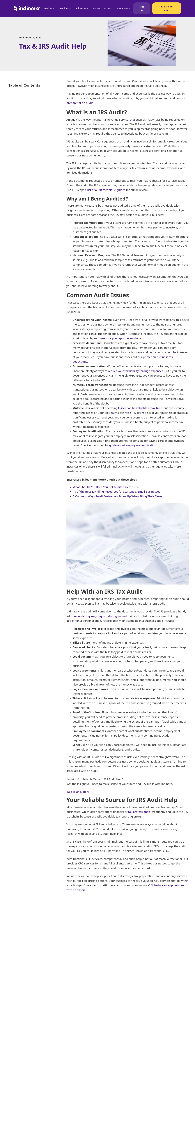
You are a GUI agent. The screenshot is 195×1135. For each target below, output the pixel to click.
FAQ (70, 1098)
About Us (73, 1115)
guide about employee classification (132, 445)
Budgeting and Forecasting (106, 1124)
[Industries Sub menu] (87, 8)
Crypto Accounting (147, 1125)
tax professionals (139, 812)
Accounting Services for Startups (108, 1103)
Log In (142, 8)
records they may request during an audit (101, 616)
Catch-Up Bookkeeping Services (154, 1082)
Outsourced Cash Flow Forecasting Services (109, 1077)
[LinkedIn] (177, 917)
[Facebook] (162, 917)
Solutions (64, 8)
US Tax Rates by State (149, 1131)
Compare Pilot (75, 1093)
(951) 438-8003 (21, 1081)
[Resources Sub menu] (129, 8)
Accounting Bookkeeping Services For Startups (111, 1091)
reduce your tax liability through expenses (135, 371)
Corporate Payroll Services (151, 1098)
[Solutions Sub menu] (70, 8)
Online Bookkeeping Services (153, 1066)
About (107, 8)
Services (48, 8)
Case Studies (74, 1109)
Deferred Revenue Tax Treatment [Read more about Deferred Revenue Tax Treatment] (38, 1037)
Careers (72, 1120)
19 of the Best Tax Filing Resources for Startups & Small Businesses (116, 491)
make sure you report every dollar (120, 338)
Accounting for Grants (103, 1071)
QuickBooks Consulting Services (108, 1131)
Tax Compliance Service (150, 1076)
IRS (132, 119)
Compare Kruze (76, 1087)
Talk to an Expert (167, 8)
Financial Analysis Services (105, 1084)
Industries (80, 8)
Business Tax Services (103, 1066)
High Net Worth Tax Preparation (154, 1093)
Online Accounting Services (106, 1098)
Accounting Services (148, 1071)
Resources (122, 8)
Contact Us (73, 1126)
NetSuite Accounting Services (153, 1087)
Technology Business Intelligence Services (155, 1118)
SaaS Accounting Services (151, 1104)
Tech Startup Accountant (104, 1110)
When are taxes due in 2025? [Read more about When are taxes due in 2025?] (92, 1037)
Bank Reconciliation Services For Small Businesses (157, 1110)
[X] (170, 917)
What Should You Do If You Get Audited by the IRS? (106, 487)
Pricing (96, 8)
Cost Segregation (101, 1117)
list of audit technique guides (106, 190)
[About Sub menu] (112, 8)
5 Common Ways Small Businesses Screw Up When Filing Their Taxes (117, 496)
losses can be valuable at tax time (140, 408)
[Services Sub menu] (54, 8)
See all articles (24, 992)
